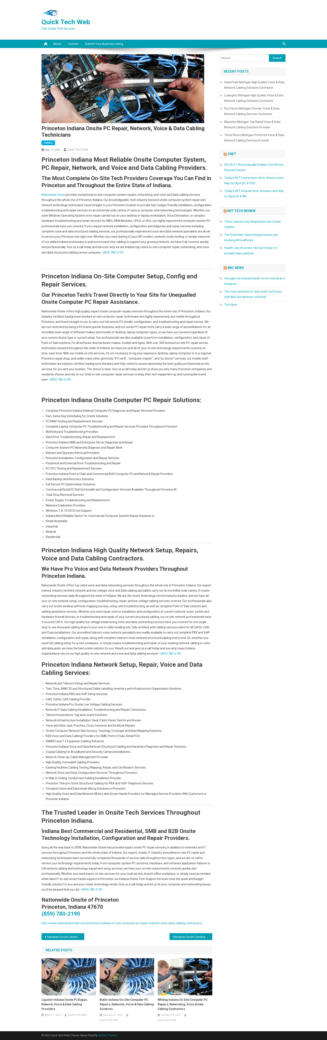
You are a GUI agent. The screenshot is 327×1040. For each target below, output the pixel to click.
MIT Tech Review (242, 211)
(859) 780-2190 (113, 252)
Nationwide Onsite (53, 194)
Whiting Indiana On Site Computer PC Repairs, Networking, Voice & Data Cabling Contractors (183, 1004)
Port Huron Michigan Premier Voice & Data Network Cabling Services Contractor (251, 111)
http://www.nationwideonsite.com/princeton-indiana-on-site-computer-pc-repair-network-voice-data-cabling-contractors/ (122, 923)
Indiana (48, 142)
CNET (232, 154)
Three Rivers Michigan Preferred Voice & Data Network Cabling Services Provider (254, 137)
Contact (73, 43)
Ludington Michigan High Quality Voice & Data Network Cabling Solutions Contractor (253, 98)
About (57, 43)
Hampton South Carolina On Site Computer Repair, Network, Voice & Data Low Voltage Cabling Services (192, 937)
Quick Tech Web (66, 22)
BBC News (236, 268)
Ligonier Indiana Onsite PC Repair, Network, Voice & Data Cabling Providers (65, 1004)
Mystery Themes (107, 1035)
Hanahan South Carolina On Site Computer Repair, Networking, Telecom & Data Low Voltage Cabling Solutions (65, 937)
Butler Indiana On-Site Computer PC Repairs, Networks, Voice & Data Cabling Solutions (127, 1004)
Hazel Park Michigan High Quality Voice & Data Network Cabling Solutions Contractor (254, 85)
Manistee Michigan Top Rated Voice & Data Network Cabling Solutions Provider (252, 124)
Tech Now (230, 304)
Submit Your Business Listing (104, 43)
